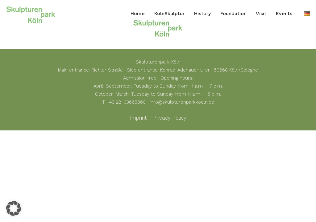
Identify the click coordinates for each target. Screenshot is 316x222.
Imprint (138, 118)
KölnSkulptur (169, 13)
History (202, 13)
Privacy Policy (169, 118)
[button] (13, 208)
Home (137, 13)
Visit (261, 13)
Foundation (233, 13)
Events (284, 13)
